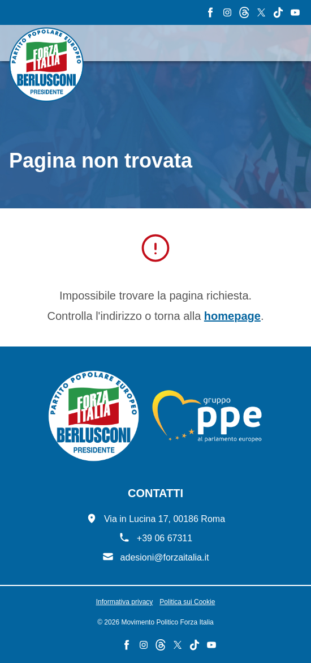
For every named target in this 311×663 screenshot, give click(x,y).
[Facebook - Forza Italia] (210, 12)
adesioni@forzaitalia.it (164, 557)
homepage (232, 316)
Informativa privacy (124, 602)
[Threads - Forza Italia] (244, 12)
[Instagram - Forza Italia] (227, 12)
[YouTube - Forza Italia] (295, 12)
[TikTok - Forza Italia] (278, 12)
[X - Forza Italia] (261, 12)
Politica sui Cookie (187, 602)
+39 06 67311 (164, 538)
